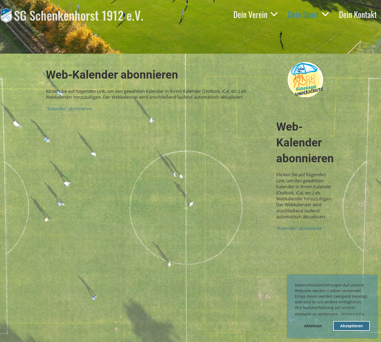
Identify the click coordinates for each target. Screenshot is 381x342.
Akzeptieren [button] (351, 325)
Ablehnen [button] (313, 325)
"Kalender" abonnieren (69, 109)
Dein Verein (255, 14)
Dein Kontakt (358, 14)
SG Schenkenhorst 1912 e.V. (78, 15)
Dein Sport (308, 14)
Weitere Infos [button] (353, 314)
